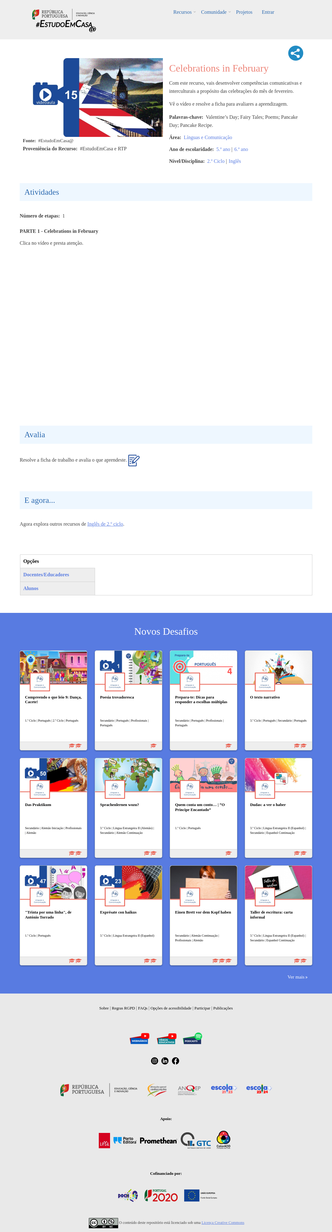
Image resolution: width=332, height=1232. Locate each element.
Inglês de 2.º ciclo (105, 524)
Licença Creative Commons (223, 1222)
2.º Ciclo (216, 161)
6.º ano (241, 149)
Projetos (244, 12)
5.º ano (223, 149)
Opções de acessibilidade (170, 1008)
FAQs (143, 1008)
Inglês (235, 161)
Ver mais (296, 976)
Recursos (183, 12)
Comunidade (214, 12)
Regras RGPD (123, 1008)
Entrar (268, 12)
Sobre (104, 1008)
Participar (202, 1008)
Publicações (223, 1008)
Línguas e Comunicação (208, 137)
